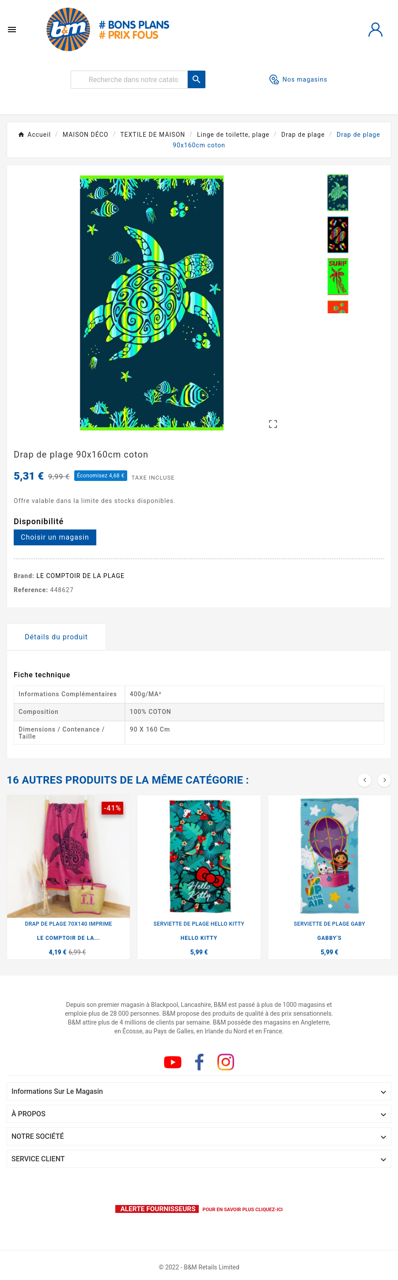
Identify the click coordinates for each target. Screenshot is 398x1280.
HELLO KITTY (199, 938)
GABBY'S (329, 938)
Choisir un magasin (55, 537)
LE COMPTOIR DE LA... (68, 938)
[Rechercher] (129, 80)
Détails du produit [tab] (56, 637)
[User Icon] (375, 30)
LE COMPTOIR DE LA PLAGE (81, 575)
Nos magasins (298, 79)
